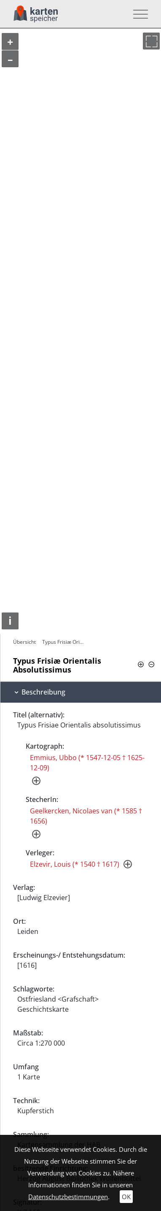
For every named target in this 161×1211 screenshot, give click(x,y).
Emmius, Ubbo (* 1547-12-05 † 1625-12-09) (87, 762)
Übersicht (24, 641)
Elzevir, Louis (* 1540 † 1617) (74, 864)
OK (126, 1196)
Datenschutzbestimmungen (68, 1196)
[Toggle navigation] (138, 14)
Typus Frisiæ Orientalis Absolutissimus (64, 641)
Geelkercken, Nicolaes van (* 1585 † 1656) (86, 816)
